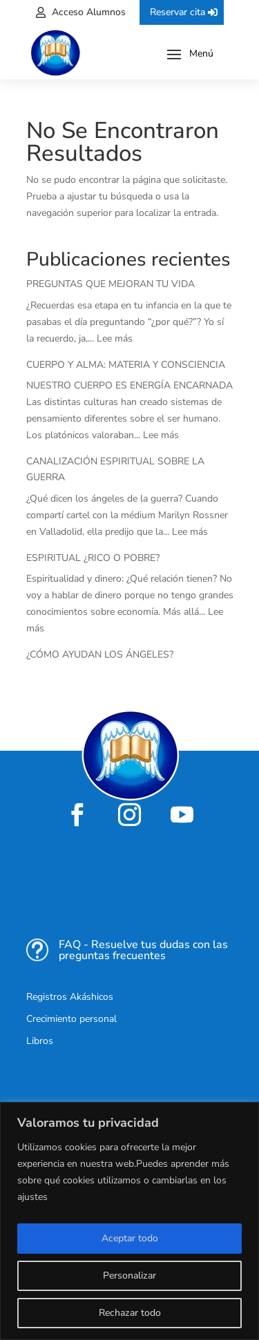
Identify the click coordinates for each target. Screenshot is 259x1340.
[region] (129, 1221)
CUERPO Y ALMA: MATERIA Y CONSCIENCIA (125, 364)
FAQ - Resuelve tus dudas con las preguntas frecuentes (143, 950)
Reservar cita (177, 12)
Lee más (115, 338)
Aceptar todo (130, 1238)
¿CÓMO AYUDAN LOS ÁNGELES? (99, 654)
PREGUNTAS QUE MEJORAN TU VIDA (110, 283)
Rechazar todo (130, 1312)
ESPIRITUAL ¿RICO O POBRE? (93, 557)
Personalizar (129, 1275)
